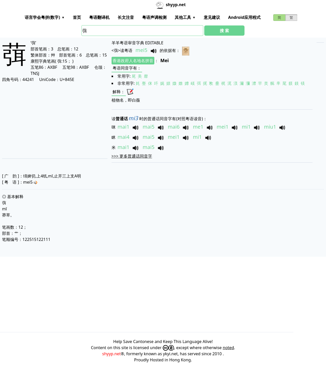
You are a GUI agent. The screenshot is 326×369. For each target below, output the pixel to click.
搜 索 (224, 30)
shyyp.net (111, 354)
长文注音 (126, 17)
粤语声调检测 (154, 17)
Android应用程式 (244, 17)
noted (228, 347)
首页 (77, 17)
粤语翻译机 (99, 17)
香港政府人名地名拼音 (133, 60)
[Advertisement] (51, 120)
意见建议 (212, 17)
